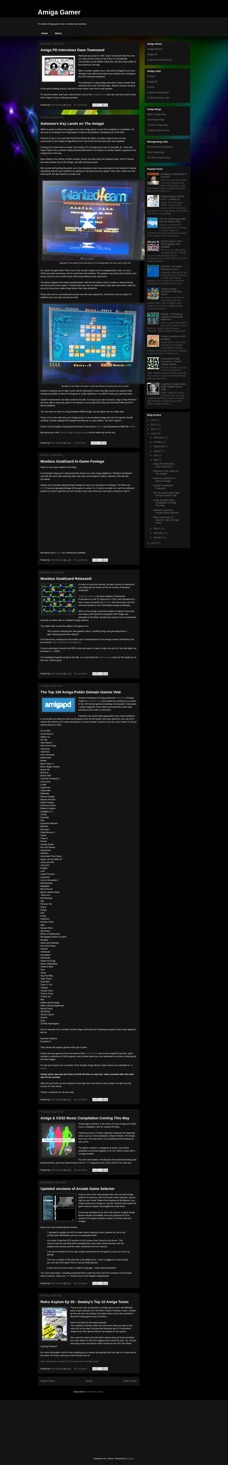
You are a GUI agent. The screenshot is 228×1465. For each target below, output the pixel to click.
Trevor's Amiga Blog (157, 125)
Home (45, 33)
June (156, 455)
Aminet (150, 87)
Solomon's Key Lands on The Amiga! (72, 124)
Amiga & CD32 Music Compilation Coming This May (85, 1118)
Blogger (130, 1458)
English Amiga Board (158, 92)
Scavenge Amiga (155, 119)
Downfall (120, 698)
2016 (153, 420)
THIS (87, 1163)
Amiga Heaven (154, 49)
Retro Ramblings (155, 152)
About (58, 33)
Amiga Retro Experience (159, 59)
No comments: (81, 105)
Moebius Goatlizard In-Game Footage (72, 461)
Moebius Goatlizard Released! (66, 579)
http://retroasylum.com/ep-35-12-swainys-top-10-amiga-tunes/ (70, 1361)
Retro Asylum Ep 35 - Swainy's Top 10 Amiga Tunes (85, 1302)
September (159, 446)
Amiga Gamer (59, 12)
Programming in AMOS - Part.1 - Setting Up (173, 198)
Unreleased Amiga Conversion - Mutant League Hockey (171, 361)
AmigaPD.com (99, 94)
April (156, 460)
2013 (153, 433)
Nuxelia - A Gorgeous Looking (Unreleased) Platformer (172, 317)
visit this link (91, 1053)
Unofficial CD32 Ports (158, 130)
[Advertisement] (62, 1425)
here (51, 651)
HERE (99, 426)
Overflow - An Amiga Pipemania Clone (171, 267)
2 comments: (80, 443)
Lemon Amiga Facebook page (74, 432)
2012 (153, 543)
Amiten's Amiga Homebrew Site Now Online (171, 292)
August (157, 451)
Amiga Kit (152, 54)
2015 (153, 424)
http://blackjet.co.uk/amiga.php (66, 642)
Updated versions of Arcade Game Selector (78, 1189)
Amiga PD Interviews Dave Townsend (73, 50)
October (157, 442)
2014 (153, 429)
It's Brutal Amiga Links (158, 97)
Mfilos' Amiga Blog (156, 114)
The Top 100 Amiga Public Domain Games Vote (81, 692)
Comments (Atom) (95, 1391)
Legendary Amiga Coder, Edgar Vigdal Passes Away (173, 387)
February (158, 533)
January (157, 537)
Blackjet (108, 602)
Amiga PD (152, 81)
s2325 (43, 488)
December (159, 437)
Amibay (151, 76)
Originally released (87, 596)
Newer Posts (48, 1381)
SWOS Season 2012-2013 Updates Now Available (172, 244)
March (157, 528)
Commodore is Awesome (160, 146)
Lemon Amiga (105, 657)
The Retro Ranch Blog (158, 157)
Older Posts (130, 1381)
